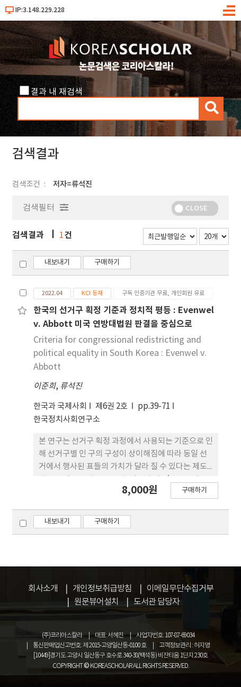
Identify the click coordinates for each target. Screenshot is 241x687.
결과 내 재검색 (57, 92)
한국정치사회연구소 (66, 419)
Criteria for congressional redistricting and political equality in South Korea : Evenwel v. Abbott (120, 353)
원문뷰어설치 (96, 602)
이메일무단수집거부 (180, 588)
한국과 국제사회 (60, 406)
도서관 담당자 (156, 602)
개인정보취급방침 (102, 588)
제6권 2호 (112, 406)
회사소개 (43, 588)
